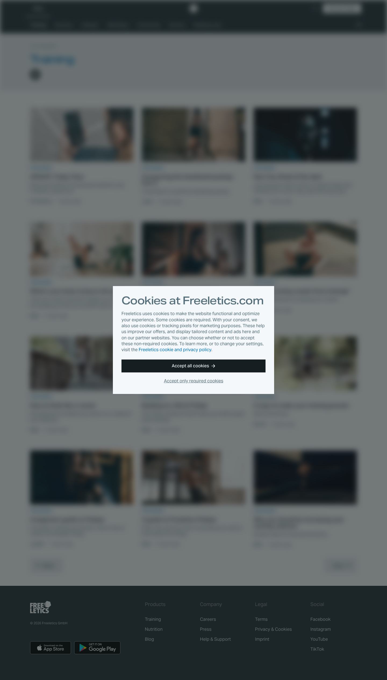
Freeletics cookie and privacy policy (175, 350)
